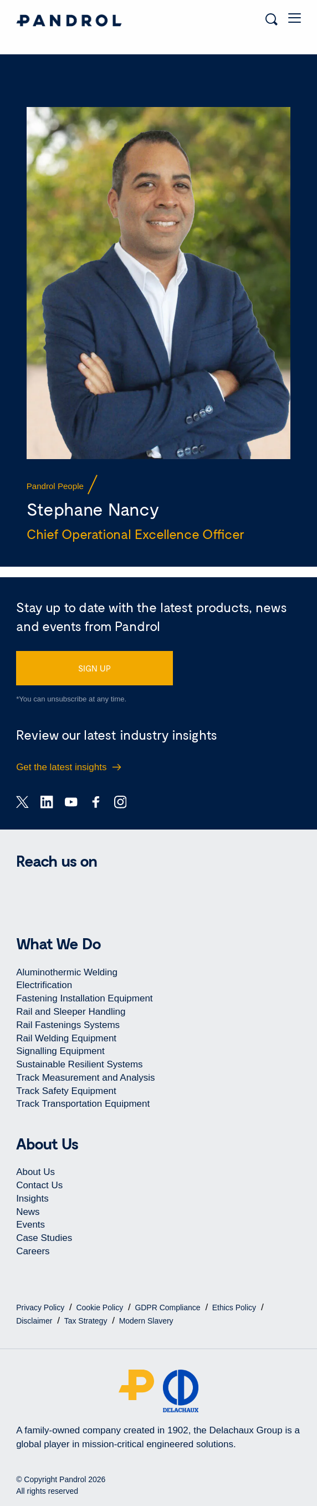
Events (30, 1224)
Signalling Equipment (60, 1051)
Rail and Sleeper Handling (70, 1011)
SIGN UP (94, 668)
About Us (35, 1172)
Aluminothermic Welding (66, 972)
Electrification (44, 985)
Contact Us (39, 1185)
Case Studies (44, 1238)
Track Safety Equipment (66, 1091)
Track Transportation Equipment (83, 1103)
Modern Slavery (146, 1320)
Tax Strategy (87, 1320)
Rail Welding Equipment (66, 1038)
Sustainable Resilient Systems (79, 1064)
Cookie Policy (100, 1307)
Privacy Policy (41, 1307)
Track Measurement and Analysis (85, 1077)
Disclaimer (35, 1320)
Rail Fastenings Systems (68, 1025)
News (27, 1212)
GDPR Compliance (168, 1307)
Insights (32, 1198)
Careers (32, 1251)
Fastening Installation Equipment (84, 998)
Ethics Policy (235, 1307)
